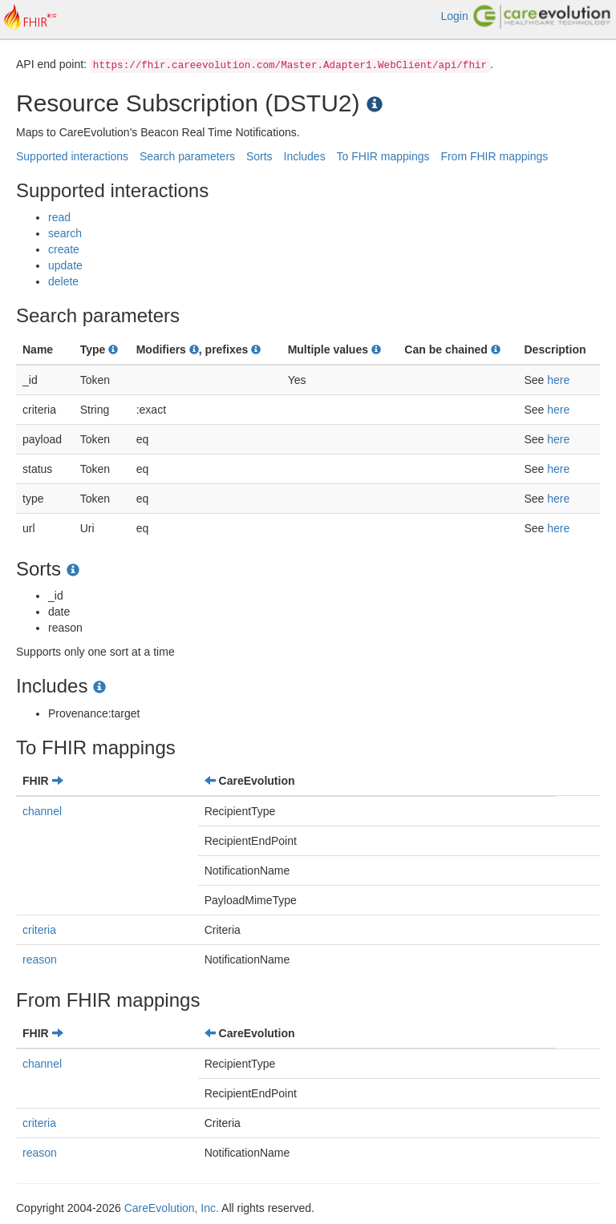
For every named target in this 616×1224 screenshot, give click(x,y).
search (65, 233)
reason (39, 959)
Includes (305, 156)
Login (454, 16)
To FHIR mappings (383, 156)
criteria (39, 929)
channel (42, 811)
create (63, 249)
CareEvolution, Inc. (171, 1208)
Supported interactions (72, 156)
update (65, 265)
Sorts (259, 156)
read (59, 217)
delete (63, 281)
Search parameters (187, 156)
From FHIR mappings (494, 156)
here (558, 380)
